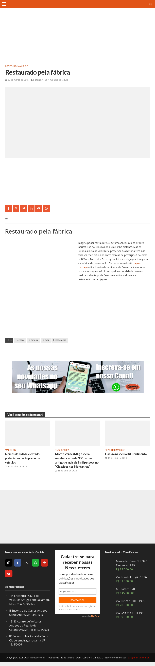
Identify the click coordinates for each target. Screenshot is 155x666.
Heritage (20, 339)
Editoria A (38, 79)
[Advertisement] (77, 38)
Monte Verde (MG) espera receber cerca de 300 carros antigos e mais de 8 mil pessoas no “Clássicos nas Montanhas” (77, 460)
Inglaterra (34, 339)
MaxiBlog (23, 66)
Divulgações (62, 449)
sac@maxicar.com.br (138, 661)
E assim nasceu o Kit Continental (126, 454)
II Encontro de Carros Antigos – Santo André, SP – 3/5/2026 (29, 613)
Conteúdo (11, 66)
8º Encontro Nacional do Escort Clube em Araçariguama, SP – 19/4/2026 (29, 644)
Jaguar (46, 339)
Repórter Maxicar (115, 449)
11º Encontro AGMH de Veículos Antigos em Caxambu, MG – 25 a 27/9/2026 (29, 600)
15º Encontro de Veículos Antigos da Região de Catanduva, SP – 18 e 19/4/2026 (25, 627)
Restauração (59, 339)
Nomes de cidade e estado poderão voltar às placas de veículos (22, 458)
